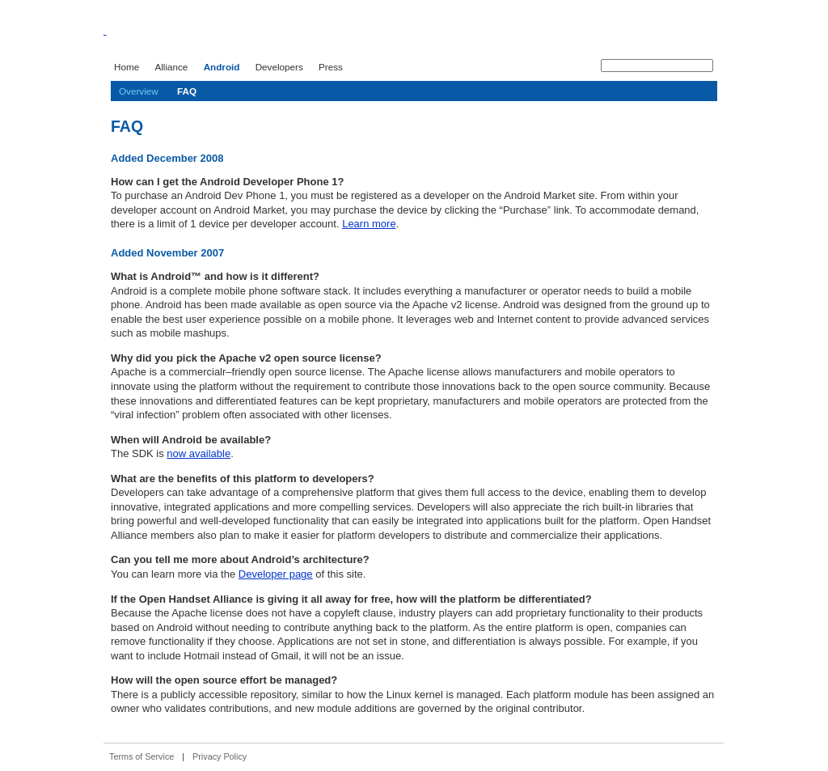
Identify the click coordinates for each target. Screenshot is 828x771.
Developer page (276, 574)
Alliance (171, 66)
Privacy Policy (219, 756)
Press (331, 66)
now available (198, 453)
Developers (279, 66)
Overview (138, 91)
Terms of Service (141, 756)
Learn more (368, 224)
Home (126, 66)
